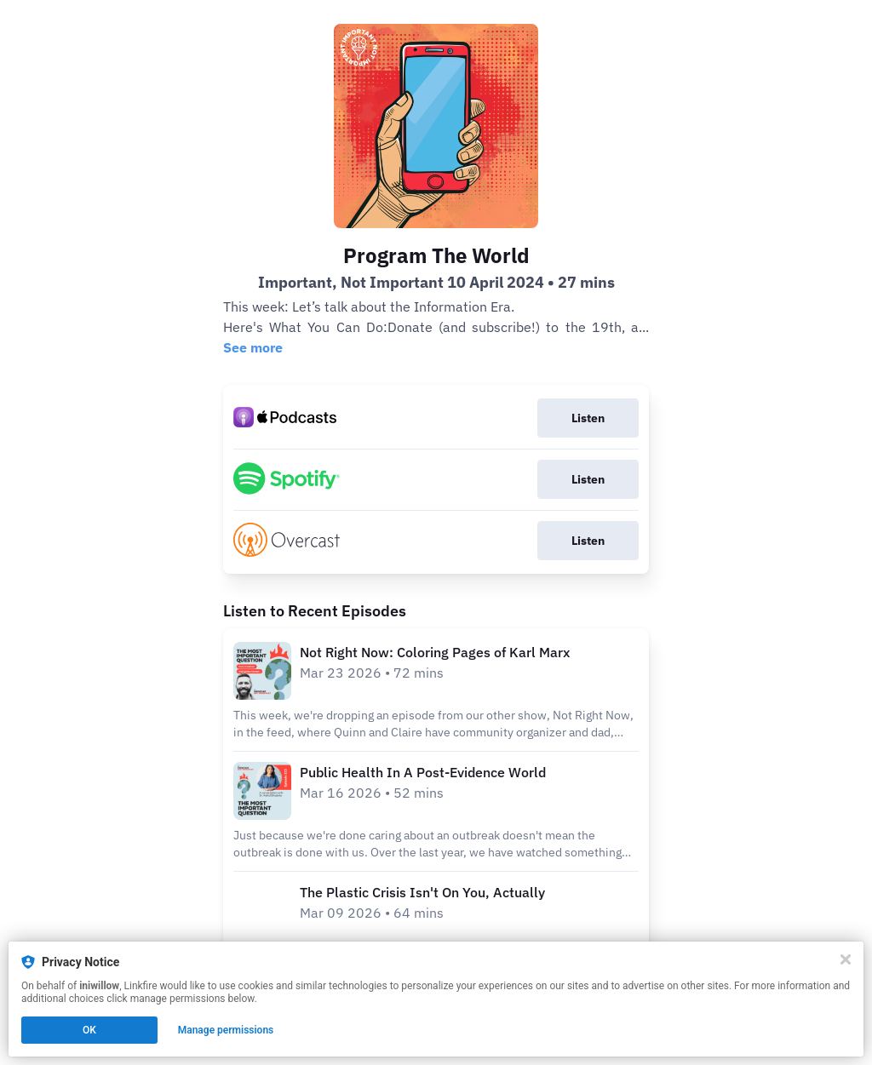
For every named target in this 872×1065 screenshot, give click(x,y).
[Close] (845, 959)
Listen (588, 418)
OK (89, 1030)
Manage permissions (226, 1030)
